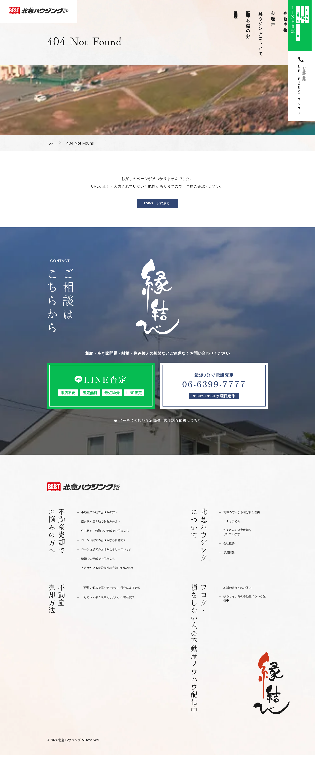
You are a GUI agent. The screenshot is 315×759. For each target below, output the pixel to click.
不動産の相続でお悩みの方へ (103, 516)
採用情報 (230, 558)
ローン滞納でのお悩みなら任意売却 (108, 544)
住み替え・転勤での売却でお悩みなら (110, 535)
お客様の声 (273, 14)
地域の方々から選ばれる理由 (245, 516)
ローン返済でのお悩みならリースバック (112, 553)
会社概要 (230, 549)
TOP (51, 143)
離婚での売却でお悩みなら (101, 563)
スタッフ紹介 (233, 525)
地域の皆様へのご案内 (240, 592)
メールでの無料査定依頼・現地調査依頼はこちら (160, 423)
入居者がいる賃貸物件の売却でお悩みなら (113, 572)
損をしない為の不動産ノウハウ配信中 (245, 603)
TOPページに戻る (157, 205)
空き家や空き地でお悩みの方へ (105, 525)
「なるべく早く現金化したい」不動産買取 (113, 601)
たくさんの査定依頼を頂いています (240, 537)
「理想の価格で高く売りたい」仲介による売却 (117, 592)
